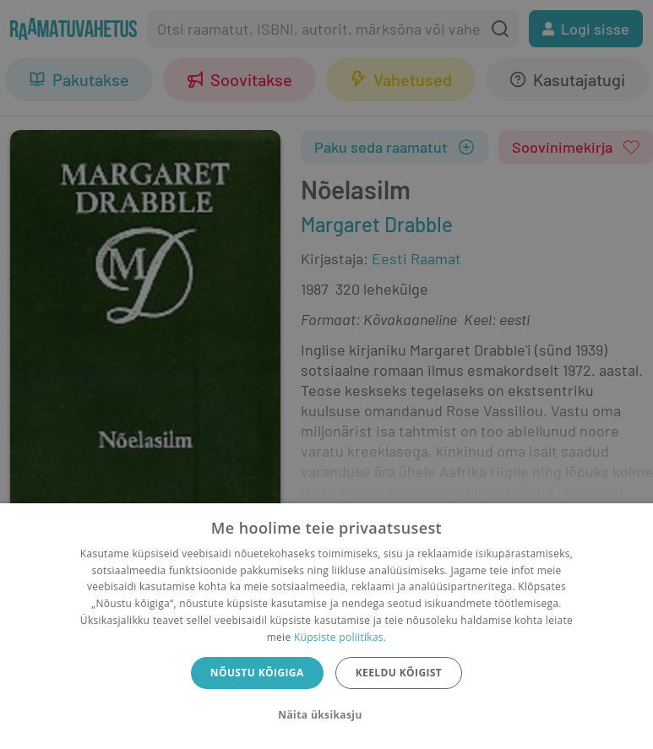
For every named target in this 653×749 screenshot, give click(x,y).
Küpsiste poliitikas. (340, 637)
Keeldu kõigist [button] (399, 672)
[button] (326, 715)
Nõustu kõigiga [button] (257, 672)
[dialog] (326, 626)
